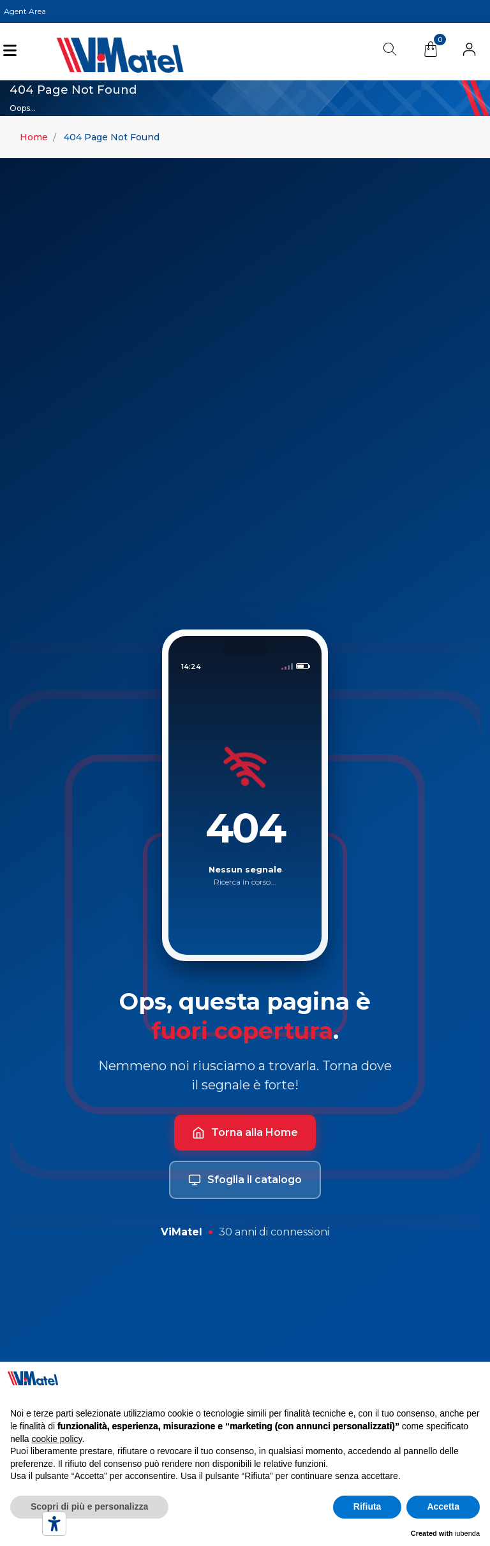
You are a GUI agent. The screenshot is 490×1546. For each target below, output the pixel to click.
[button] (469, 51)
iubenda (467, 1533)
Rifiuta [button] (367, 1506)
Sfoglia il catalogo (245, 1180)
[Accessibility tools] (54, 1524)
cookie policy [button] (56, 1439)
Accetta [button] (443, 1506)
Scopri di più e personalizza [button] (89, 1506)
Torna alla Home (245, 1132)
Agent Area (25, 11)
